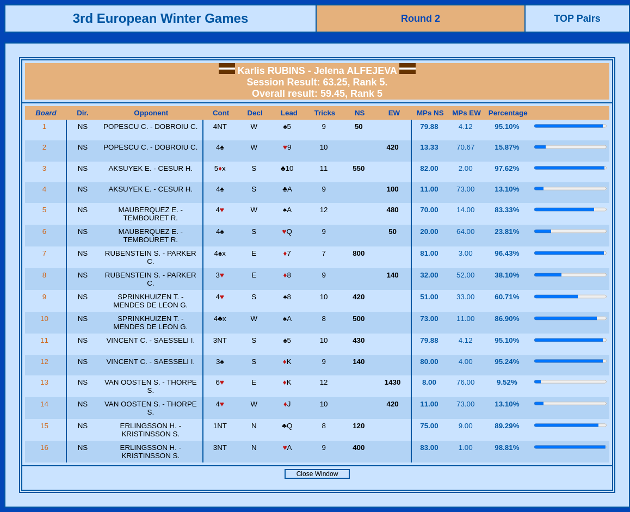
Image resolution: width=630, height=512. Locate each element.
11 (45, 340)
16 (45, 447)
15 (45, 426)
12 (45, 361)
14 (45, 404)
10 (45, 318)
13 (45, 382)
